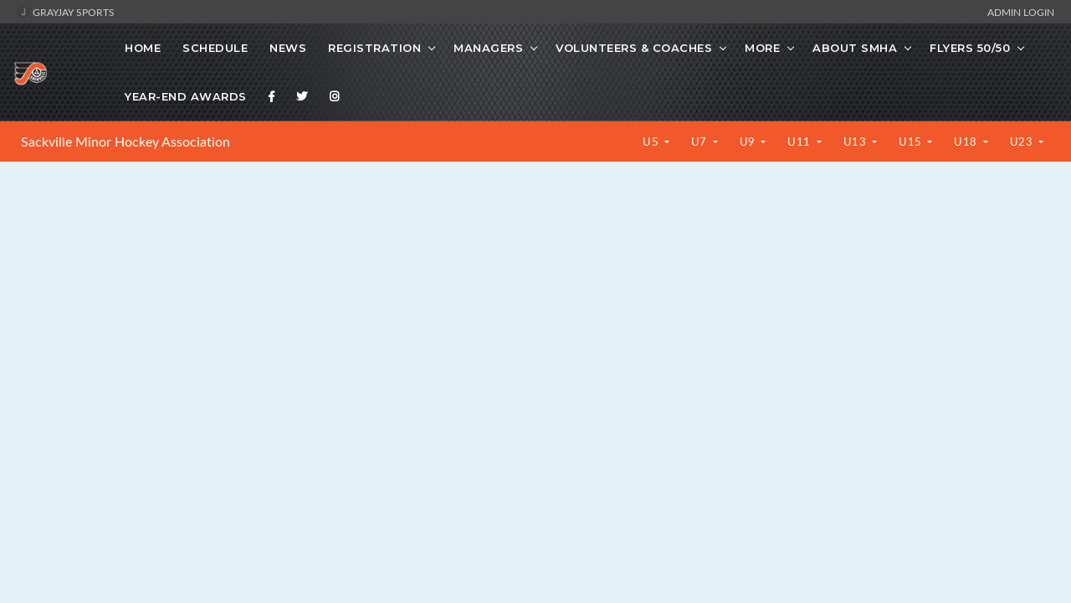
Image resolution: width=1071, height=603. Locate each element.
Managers (488, 47)
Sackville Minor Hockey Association (125, 141)
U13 (856, 141)
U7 (700, 141)
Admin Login (1020, 11)
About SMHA (854, 47)
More (762, 47)
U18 (967, 141)
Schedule (215, 47)
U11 (800, 141)
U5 (652, 141)
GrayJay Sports (66, 11)
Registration (374, 47)
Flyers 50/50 (970, 47)
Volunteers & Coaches (634, 47)
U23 (1023, 141)
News (287, 47)
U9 (749, 141)
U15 (912, 141)
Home (143, 47)
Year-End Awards (186, 96)
